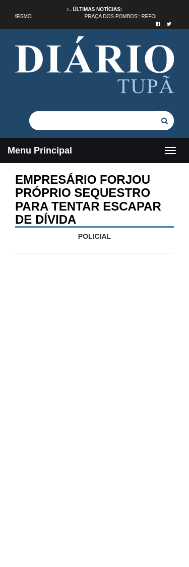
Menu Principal (40, 150)
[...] (92, 120)
